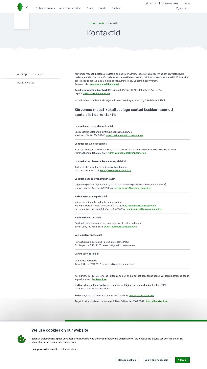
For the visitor (25, 82)
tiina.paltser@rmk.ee (156, 301)
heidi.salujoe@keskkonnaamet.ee (144, 209)
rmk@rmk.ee (100, 279)
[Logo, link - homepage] (22, 7)
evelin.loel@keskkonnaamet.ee (120, 226)
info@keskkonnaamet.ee (96, 93)
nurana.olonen (116, 153)
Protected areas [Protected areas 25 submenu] (44, 8)
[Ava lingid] (151, 3)
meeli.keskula (113, 135)
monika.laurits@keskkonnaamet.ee (132, 188)
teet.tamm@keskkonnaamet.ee (139, 205)
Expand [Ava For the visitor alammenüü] (56, 83)
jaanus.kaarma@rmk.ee (141, 295)
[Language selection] (189, 3)
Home (92, 23)
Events (102, 8)
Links (151, 4)
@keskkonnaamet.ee (132, 135)
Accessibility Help (169, 4)
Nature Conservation (70, 8)
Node (101, 23)
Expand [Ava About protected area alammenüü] (56, 74)
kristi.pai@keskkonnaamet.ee (115, 170)
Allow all (182, 360)
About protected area (30, 74)
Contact (116, 8)
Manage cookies (127, 360)
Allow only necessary (156, 360)
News (90, 8)
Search (183, 8)
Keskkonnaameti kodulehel (104, 84)
